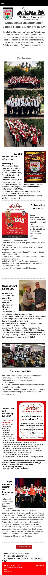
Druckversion (10, 565)
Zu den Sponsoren (24, 546)
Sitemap (19, 565)
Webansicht (40, 565)
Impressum (8, 572)
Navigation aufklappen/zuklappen (24, 3)
